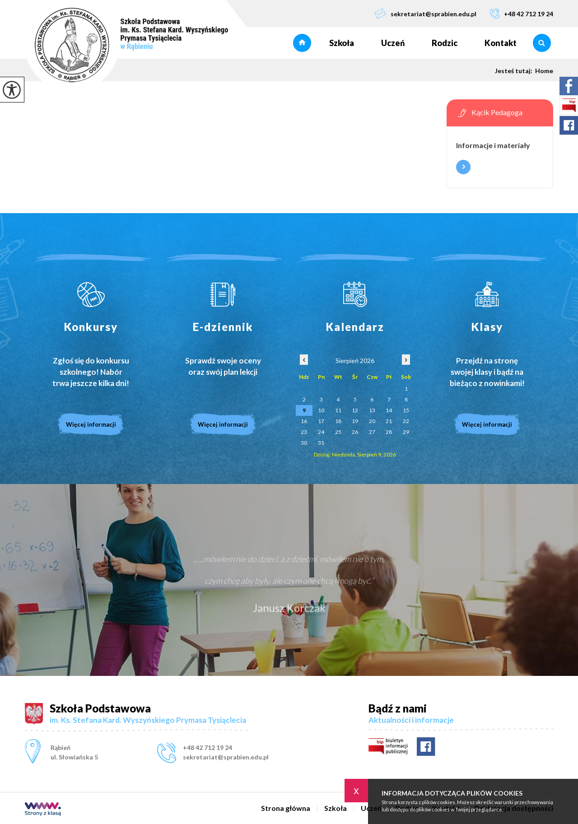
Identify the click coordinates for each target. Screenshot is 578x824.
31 (321, 442)
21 (389, 421)
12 (355, 410)
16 (304, 421)
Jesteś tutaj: (515, 71)
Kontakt (501, 43)
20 (372, 421)
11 (338, 410)
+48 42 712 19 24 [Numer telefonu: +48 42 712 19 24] (207, 747)
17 (321, 421)
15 (406, 410)
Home (544, 71)
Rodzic (444, 43)
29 (406, 431)
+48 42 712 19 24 (521, 13)
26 (355, 431)
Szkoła (341, 43)
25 (338, 431)
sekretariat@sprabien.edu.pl (425, 13)
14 (389, 410)
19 (355, 421)
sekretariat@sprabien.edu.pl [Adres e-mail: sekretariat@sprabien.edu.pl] (226, 757)
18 (338, 421)
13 (372, 410)
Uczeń (393, 43)
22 (406, 421)
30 (304, 442)
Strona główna (302, 43)
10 (321, 410)
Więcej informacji (463, 167)
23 (304, 431)
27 (372, 431)
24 (321, 431)
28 (389, 431)
